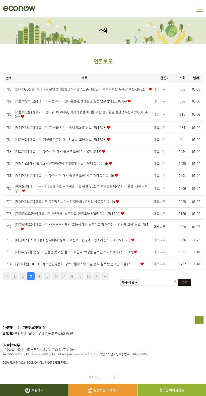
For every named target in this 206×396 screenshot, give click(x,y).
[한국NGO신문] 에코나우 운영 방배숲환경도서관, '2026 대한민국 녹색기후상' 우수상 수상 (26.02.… (82, 89)
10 (88, 276)
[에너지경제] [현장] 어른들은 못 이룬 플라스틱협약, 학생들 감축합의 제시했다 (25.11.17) (74, 251)
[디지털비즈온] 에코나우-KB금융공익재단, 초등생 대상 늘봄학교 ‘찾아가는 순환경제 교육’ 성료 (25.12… (81, 226)
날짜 (196, 77)
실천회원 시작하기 (102, 390)
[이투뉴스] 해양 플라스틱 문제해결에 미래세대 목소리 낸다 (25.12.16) (62, 163)
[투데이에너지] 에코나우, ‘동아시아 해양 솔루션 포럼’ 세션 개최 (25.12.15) (65, 175)
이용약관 (7, 327)
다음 (96, 276)
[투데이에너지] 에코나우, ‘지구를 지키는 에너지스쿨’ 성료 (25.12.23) (61, 127)
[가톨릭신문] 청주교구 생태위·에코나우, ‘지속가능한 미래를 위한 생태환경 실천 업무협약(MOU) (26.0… (82, 114)
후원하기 (34, 390)
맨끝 (105, 276)
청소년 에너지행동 (171, 390)
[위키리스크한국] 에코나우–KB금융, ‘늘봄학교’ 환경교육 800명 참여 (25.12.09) (68, 213)
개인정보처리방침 (34, 327)
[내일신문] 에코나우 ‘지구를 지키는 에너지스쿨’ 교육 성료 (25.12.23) (61, 139)
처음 (6, 276)
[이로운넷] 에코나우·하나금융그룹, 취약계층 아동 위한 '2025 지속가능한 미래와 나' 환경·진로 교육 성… (81, 188)
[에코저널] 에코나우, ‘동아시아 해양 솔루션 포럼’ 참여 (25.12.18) (58, 151)
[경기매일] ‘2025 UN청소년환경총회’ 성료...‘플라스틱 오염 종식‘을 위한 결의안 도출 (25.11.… (77, 263)
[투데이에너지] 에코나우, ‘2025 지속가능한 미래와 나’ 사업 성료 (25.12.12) (65, 201)
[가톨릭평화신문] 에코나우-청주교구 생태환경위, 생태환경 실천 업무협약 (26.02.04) (71, 101)
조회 (182, 77)
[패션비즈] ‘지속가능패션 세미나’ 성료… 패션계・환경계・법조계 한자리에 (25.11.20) (73, 239)
